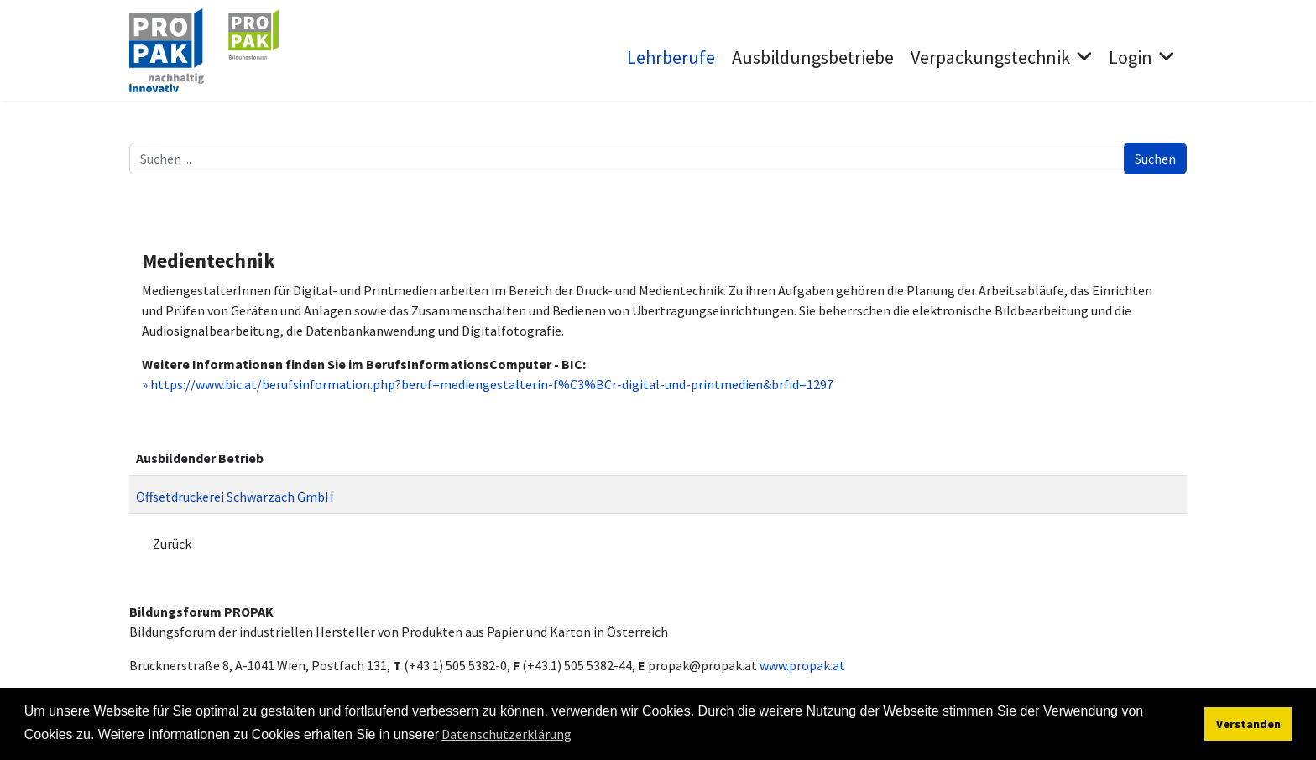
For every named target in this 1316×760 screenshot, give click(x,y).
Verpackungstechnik (990, 57)
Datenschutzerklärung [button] (506, 734)
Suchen (1155, 158)
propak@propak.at (702, 665)
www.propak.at (802, 665)
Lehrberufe (671, 57)
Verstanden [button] (1248, 723)
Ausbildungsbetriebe (813, 57)
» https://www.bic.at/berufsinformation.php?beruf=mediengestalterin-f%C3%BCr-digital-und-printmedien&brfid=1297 (487, 384)
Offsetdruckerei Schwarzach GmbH (235, 496)
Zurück (172, 543)
